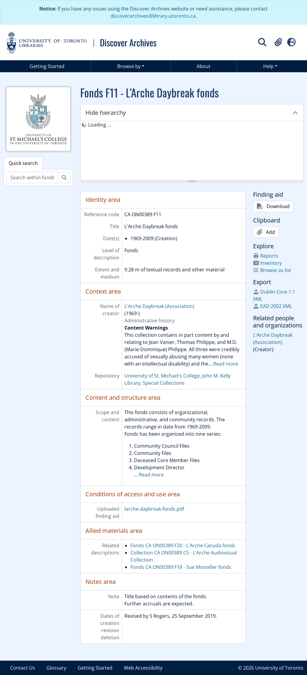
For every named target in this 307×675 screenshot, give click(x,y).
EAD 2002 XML (272, 306)
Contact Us (22, 668)
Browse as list (272, 270)
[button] (278, 42)
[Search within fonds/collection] (32, 177)
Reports (265, 255)
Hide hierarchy (105, 113)
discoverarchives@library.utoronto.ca (152, 16)
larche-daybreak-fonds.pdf (154, 509)
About (203, 66)
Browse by (129, 66)
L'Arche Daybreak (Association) (159, 306)
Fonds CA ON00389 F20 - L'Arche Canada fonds (182, 545)
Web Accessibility (143, 668)
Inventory (267, 263)
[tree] (192, 151)
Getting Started (47, 66)
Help (268, 66)
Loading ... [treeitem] (99, 124)
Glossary (56, 668)
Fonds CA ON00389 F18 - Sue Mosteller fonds (180, 567)
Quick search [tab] (23, 163)
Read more (225, 363)
